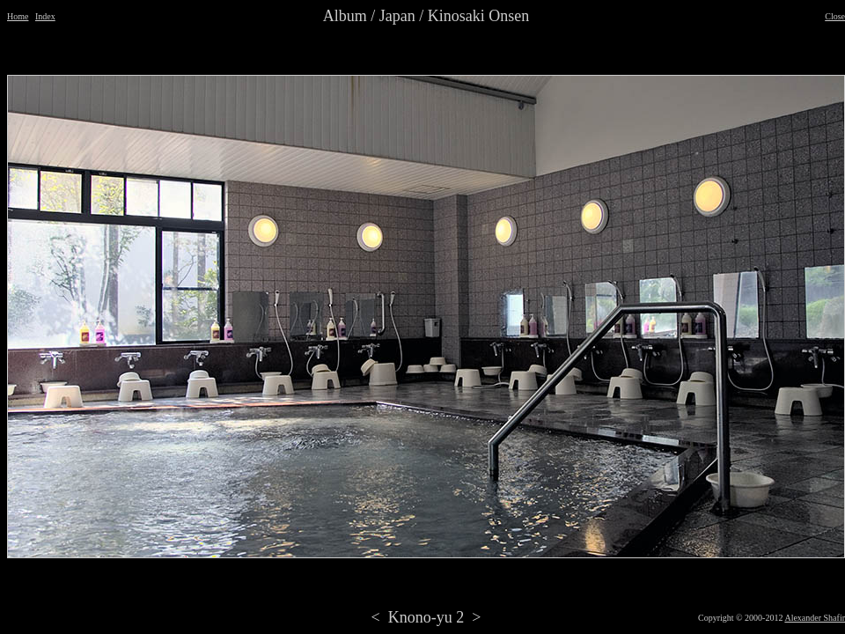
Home (17, 16)
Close (835, 16)
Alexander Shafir (814, 618)
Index (45, 16)
